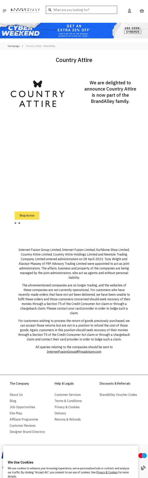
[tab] (15, 223)
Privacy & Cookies (67, 407)
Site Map (16, 413)
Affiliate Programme (24, 419)
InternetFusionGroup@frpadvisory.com (74, 352)
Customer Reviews (23, 425)
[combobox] (81, 10)
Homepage (14, 46)
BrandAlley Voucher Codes (118, 395)
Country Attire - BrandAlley (40, 46)
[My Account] (129, 11)
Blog (13, 401)
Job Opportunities (22, 407)
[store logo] (25, 10)
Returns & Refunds (68, 419)
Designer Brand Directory (27, 432)
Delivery (60, 413)
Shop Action (26, 215)
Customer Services (68, 395)
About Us (16, 395)
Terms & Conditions (68, 401)
